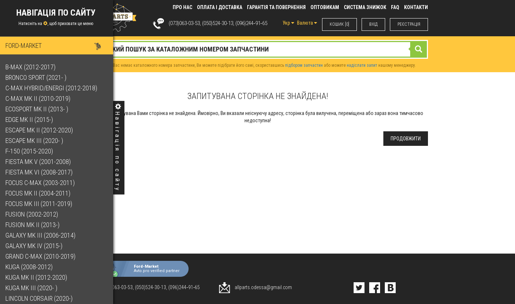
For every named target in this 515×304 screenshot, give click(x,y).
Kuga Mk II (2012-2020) (38, 277)
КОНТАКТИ (416, 7)
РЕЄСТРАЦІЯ (408, 24)
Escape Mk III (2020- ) (36, 140)
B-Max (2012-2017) (32, 67)
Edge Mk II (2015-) (31, 119)
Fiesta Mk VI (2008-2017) (40, 172)
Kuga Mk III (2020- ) (33, 288)
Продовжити (406, 138)
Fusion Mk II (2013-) (34, 225)
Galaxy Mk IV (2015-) (35, 246)
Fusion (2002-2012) (33, 214)
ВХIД (373, 24)
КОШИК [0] (339, 24)
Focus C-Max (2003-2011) (42, 182)
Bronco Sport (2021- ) (37, 77)
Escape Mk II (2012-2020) (41, 130)
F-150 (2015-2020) (31, 151)
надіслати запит (362, 65)
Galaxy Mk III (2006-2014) (42, 235)
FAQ (395, 7)
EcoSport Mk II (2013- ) (38, 109)
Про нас (182, 7)
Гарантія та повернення (276, 7)
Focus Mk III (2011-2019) (40, 204)
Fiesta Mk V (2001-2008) (40, 161)
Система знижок (365, 7)
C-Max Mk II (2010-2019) (39, 98)
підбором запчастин (304, 65)
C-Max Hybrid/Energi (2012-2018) (53, 88)
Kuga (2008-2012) (30, 267)
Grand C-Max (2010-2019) (42, 256)
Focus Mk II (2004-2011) (39, 193)
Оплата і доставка (219, 7)
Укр (288, 23)
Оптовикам (324, 7)
